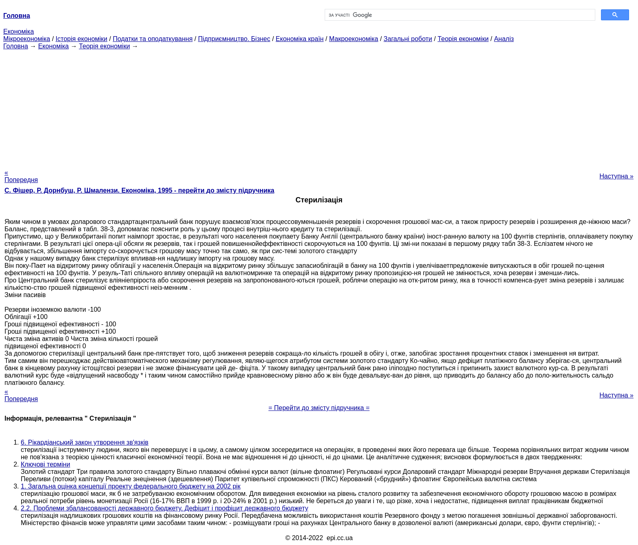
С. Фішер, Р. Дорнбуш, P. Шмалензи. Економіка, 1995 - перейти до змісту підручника (139, 190)
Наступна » (616, 176)
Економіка (18, 31)
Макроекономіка (353, 38)
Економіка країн (300, 38)
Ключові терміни (45, 464)
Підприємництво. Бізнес (234, 38)
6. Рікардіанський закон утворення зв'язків (85, 442)
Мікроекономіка (26, 38)
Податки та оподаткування (152, 38)
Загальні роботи (408, 38)
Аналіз (504, 38)
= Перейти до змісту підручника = (319, 407)
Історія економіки (81, 38)
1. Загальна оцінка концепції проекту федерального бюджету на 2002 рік (130, 486)
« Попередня (21, 176)
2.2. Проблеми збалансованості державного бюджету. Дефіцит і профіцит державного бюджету (164, 508)
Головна (15, 46)
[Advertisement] (319, 107)
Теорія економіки (462, 38)
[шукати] (459, 15)
